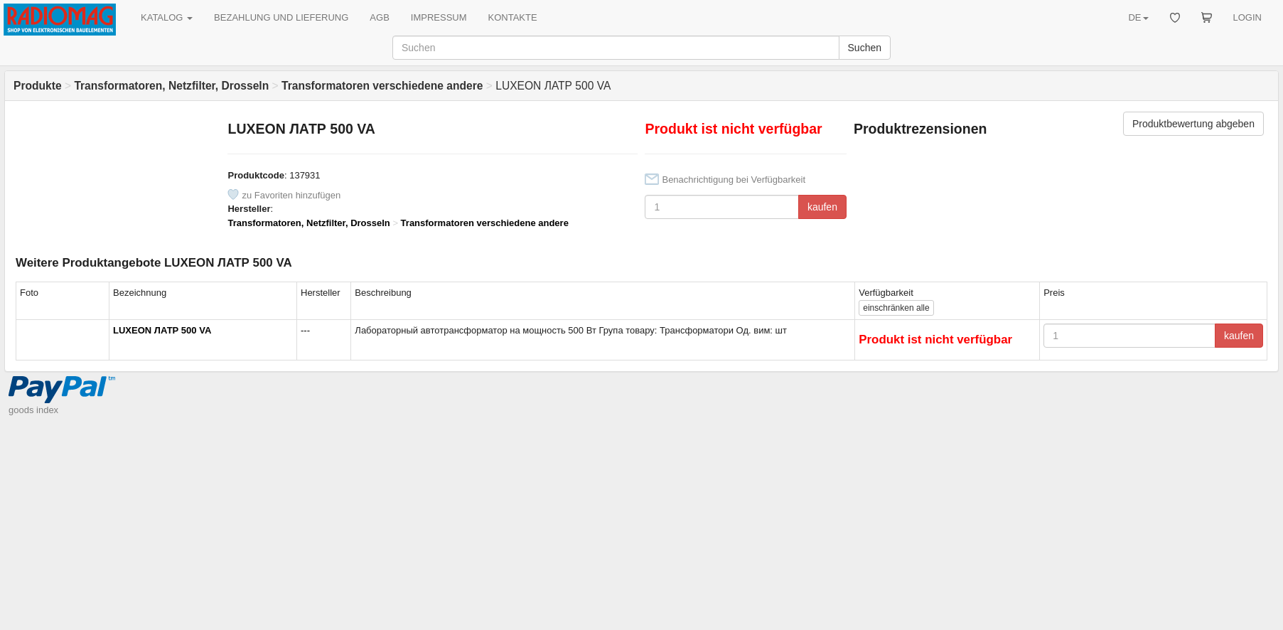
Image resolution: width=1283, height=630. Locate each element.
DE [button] (1138, 17)
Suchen (864, 47)
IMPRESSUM (439, 17)
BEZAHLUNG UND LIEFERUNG (281, 17)
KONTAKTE (512, 17)
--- (305, 330)
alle (896, 308)
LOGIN (1247, 17)
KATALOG (167, 17)
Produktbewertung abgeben (1193, 123)
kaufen (822, 207)
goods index (33, 410)
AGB (379, 17)
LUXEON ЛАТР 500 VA (162, 330)
